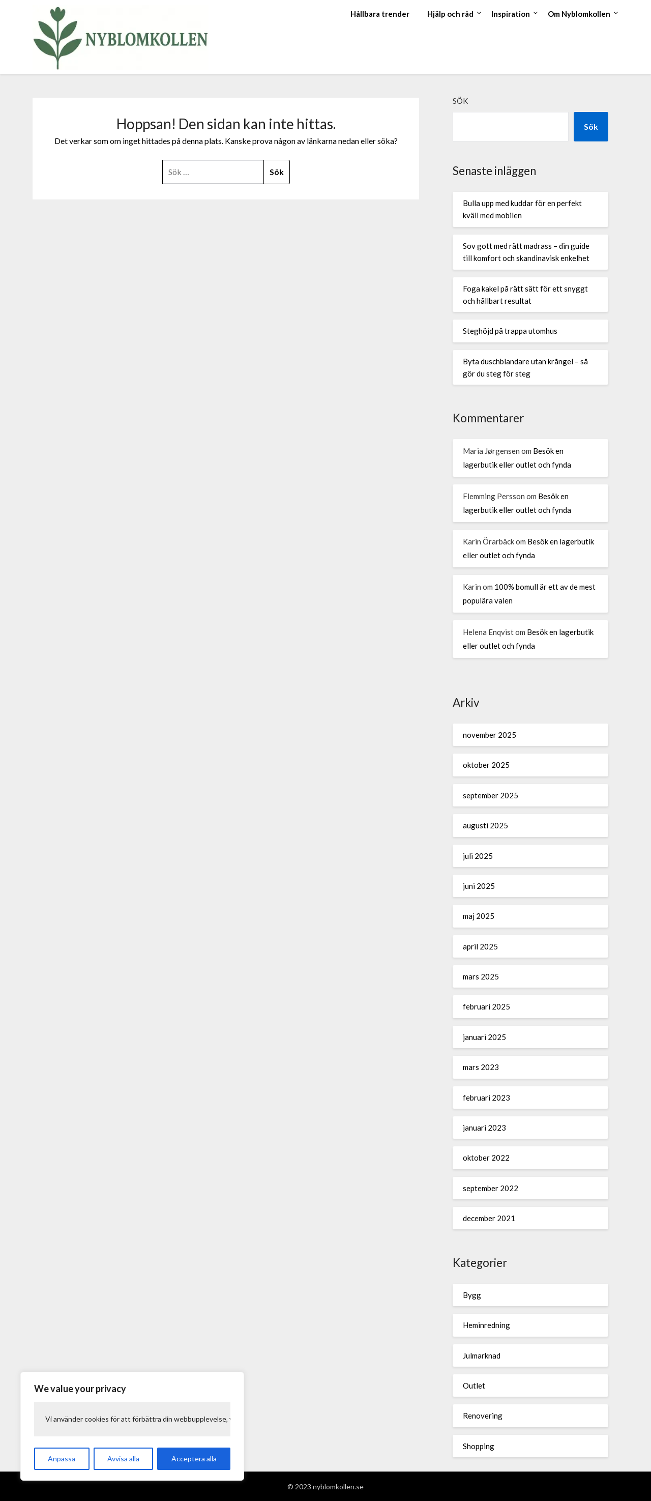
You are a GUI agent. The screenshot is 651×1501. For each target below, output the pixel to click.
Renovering (482, 1415)
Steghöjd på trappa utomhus (510, 330)
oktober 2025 (486, 764)
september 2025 (490, 795)
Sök (460, 100)
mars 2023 (481, 1067)
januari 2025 (484, 1037)
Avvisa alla (123, 1458)
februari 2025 (486, 1006)
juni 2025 (479, 885)
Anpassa (61, 1458)
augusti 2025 (485, 825)
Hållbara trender (379, 13)
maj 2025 (478, 915)
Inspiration (510, 13)
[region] (132, 1426)
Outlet (474, 1385)
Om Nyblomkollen (579, 13)
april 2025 (480, 946)
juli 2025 (478, 855)
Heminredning (486, 1325)
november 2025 (489, 734)
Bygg (472, 1295)
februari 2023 (486, 1097)
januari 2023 (484, 1127)
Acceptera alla (194, 1458)
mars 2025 (481, 976)
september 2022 (490, 1188)
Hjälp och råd (450, 13)
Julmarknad (481, 1355)
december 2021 (489, 1218)
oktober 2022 (486, 1157)
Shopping (478, 1446)
